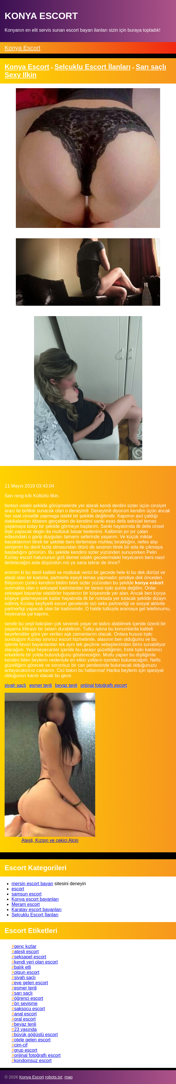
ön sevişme (26, 1003)
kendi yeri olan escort (36, 962)
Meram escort (26, 904)
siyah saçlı (15, 685)
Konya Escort (22, 47)
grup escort (25, 1050)
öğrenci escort (28, 998)
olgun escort (26, 972)
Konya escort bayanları (35, 899)
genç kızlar (25, 946)
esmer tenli (40, 685)
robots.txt (53, 1077)
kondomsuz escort (33, 1060)
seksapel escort (30, 956)
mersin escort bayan (32, 883)
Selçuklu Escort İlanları (35, 914)
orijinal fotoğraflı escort (103, 685)
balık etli (22, 967)
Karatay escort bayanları (36, 909)
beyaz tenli (66, 685)
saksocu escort (29, 1008)
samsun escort (27, 894)
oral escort (25, 1019)
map (68, 1077)
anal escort (25, 1013)
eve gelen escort (31, 982)
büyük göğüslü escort (36, 1034)
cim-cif (20, 1045)
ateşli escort (26, 951)
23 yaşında (25, 1029)
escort (18, 888)
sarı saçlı (23, 993)
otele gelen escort (32, 1039)
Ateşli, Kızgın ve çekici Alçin (49, 840)
